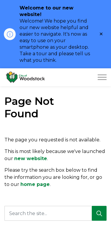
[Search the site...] (55, 213)
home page (35, 184)
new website (30, 158)
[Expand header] (102, 77)
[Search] (99, 213)
